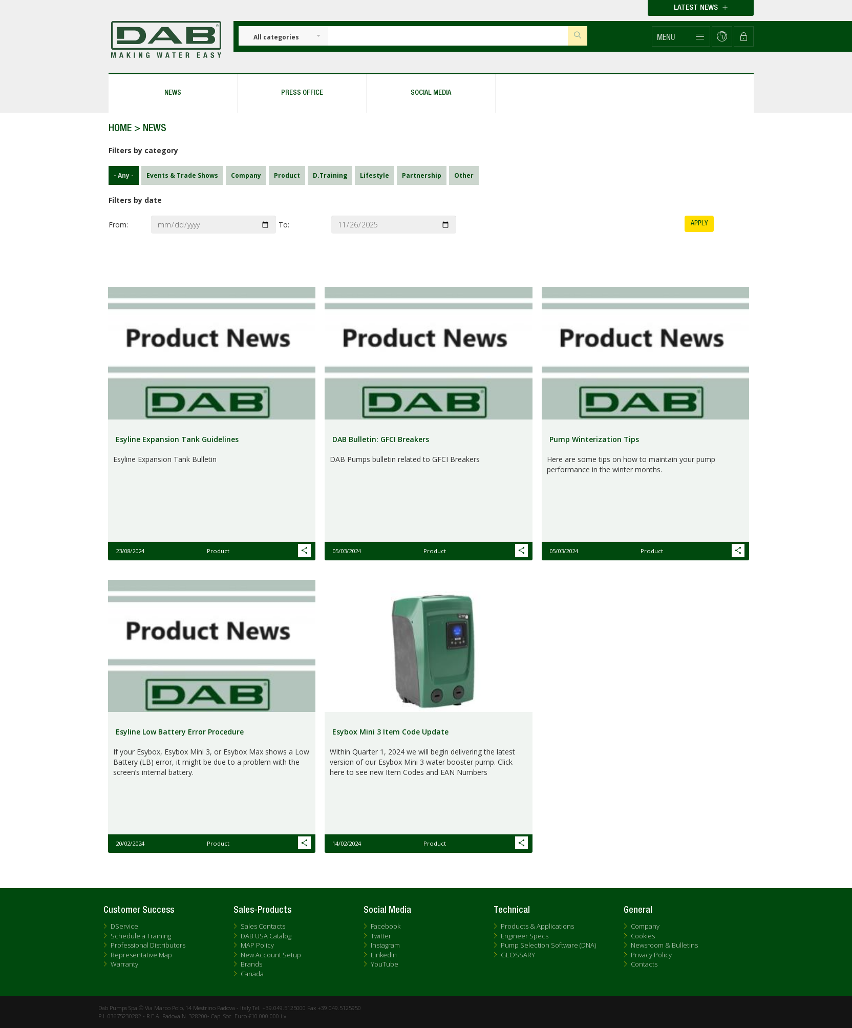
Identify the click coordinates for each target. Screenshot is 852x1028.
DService (124, 926)
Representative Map (141, 954)
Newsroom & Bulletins (664, 945)
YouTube (384, 964)
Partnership (419, 175)
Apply (699, 223)
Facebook (385, 926)
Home (120, 129)
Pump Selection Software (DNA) (548, 945)
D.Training (327, 175)
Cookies (643, 935)
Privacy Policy (651, 954)
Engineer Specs (524, 935)
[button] (681, 36)
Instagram (385, 945)
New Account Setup (271, 954)
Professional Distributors (148, 945)
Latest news (701, 8)
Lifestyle (372, 175)
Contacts (644, 964)
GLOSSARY (518, 954)
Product (284, 175)
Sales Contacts (263, 926)
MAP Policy (257, 945)
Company (243, 175)
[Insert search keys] (448, 36)
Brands (251, 964)
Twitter (381, 935)
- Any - (121, 175)
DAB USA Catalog (266, 935)
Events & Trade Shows (179, 175)
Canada (252, 973)
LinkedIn (384, 954)
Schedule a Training (141, 935)
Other (461, 175)
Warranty (124, 964)
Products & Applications (537, 926)
